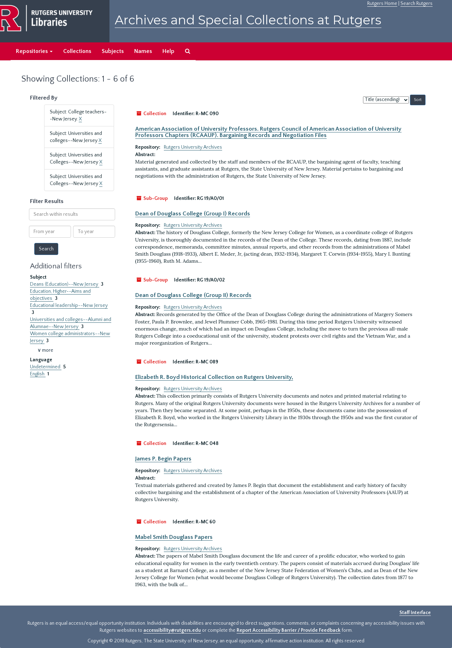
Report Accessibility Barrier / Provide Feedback (288, 630)
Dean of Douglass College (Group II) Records (193, 295)
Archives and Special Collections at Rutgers (248, 20)
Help (168, 51)
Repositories (34, 51)
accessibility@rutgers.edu (172, 630)
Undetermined (45, 367)
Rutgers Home (382, 3)
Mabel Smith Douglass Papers (174, 537)
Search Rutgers (416, 3)
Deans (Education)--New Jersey (64, 284)
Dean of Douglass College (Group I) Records (192, 213)
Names (143, 51)
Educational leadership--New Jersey (69, 305)
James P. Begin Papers (163, 459)
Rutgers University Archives (193, 147)
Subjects (113, 51)
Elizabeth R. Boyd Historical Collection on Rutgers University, (214, 377)
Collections (77, 51)
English (38, 374)
